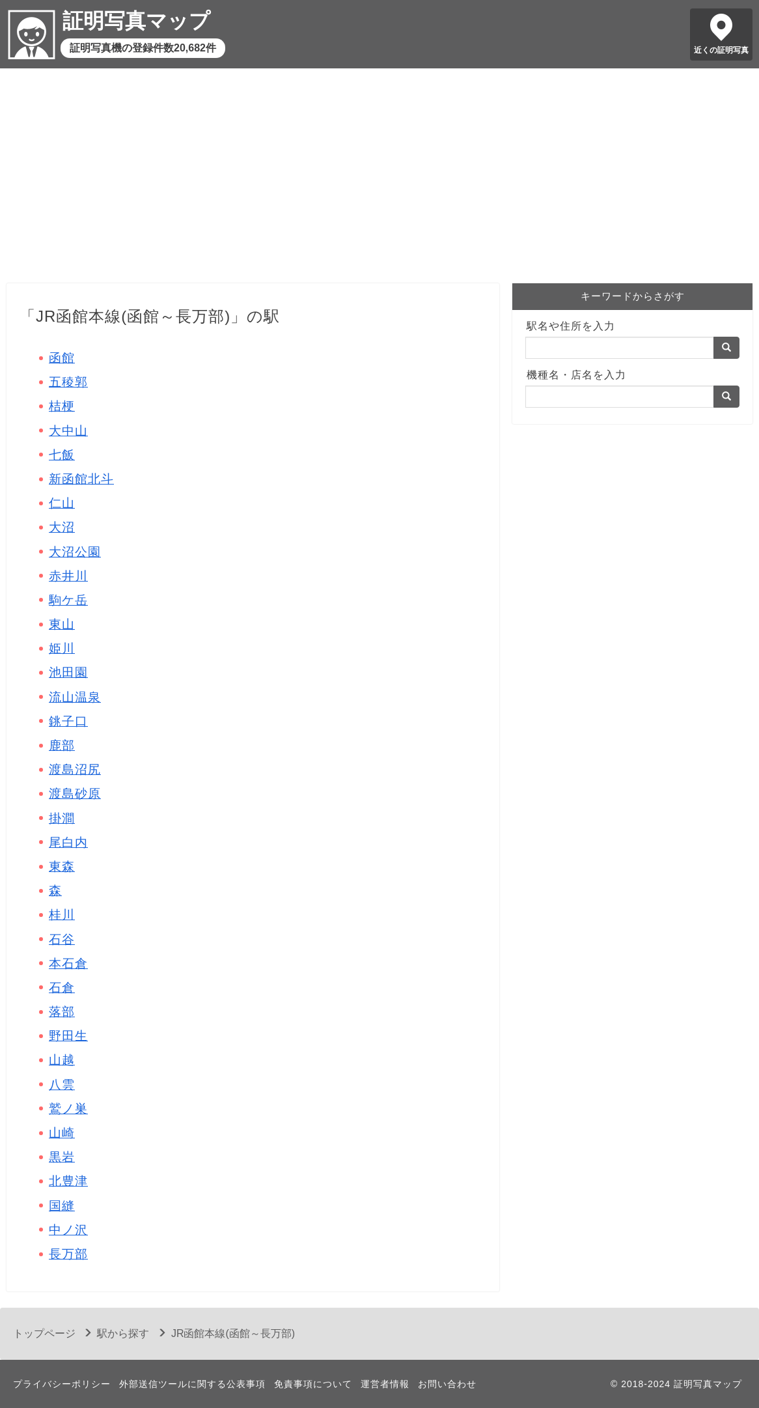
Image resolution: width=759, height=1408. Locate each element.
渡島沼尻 (75, 769)
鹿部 (62, 745)
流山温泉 (75, 697)
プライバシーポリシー (62, 1384)
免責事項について (313, 1384)
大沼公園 (75, 552)
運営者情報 (385, 1384)
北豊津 (68, 1181)
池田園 (68, 672)
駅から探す (123, 1333)
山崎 (62, 1133)
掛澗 (62, 818)
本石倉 (68, 963)
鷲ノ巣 (68, 1109)
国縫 (62, 1206)
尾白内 (68, 842)
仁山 (62, 503)
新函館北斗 (81, 479)
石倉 (62, 987)
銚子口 (68, 721)
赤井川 (68, 576)
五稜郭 (68, 382)
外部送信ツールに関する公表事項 (192, 1384)
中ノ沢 (68, 1230)
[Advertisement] (379, 179)
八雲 (62, 1084)
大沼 (62, 527)
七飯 (62, 455)
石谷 (62, 939)
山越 (62, 1060)
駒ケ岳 (68, 600)
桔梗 (62, 406)
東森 (62, 866)
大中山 (68, 431)
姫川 (62, 648)
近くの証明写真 (721, 50)
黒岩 (62, 1157)
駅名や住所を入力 (571, 325)
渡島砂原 (75, 793)
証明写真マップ (136, 21)
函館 (62, 358)
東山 (62, 624)
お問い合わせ (447, 1384)
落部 (62, 1012)
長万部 (68, 1254)
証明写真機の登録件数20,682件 (143, 47)
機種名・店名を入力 (576, 374)
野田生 (68, 1036)
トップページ (44, 1333)
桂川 (62, 915)
